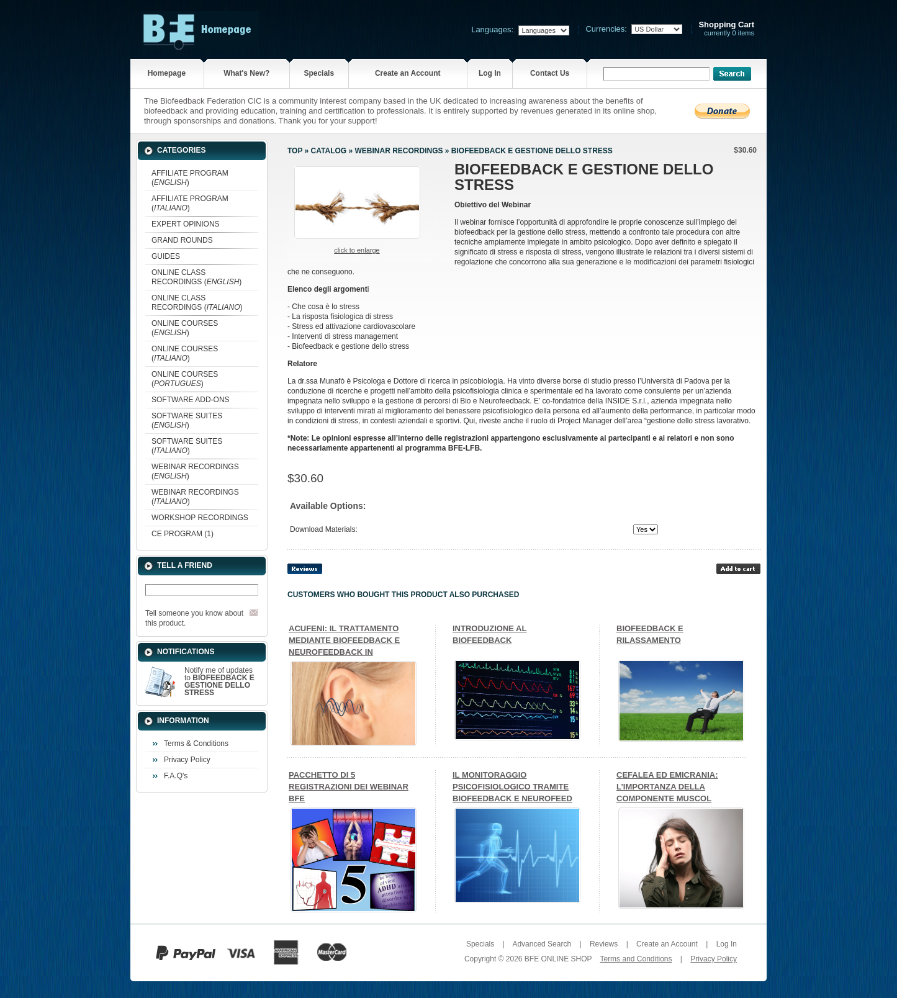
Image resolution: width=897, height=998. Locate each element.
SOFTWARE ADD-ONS (190, 399)
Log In (490, 73)
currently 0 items (726, 29)
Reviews (604, 944)
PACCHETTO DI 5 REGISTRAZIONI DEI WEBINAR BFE (348, 786)
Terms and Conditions (636, 959)
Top (294, 150)
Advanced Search (541, 944)
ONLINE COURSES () (184, 328)
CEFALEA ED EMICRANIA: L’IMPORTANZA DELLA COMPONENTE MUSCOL (667, 786)
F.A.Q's (175, 775)
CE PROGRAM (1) (182, 533)
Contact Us (549, 73)
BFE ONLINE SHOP (558, 959)
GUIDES (165, 256)
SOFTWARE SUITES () (186, 420)
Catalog (329, 150)
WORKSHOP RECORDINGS (199, 517)
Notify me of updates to (219, 681)
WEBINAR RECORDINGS (398, 150)
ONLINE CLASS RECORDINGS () (196, 277)
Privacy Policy (187, 759)
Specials (319, 73)
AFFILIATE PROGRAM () (189, 178)
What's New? (246, 73)
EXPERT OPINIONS (185, 224)
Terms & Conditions (196, 743)
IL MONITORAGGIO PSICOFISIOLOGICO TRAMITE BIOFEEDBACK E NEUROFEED (512, 786)
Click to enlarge (356, 250)
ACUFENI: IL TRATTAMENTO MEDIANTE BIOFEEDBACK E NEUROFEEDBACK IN (344, 640)
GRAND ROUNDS (182, 240)
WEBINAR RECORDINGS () (195, 471)
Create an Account (408, 73)
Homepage (167, 73)
